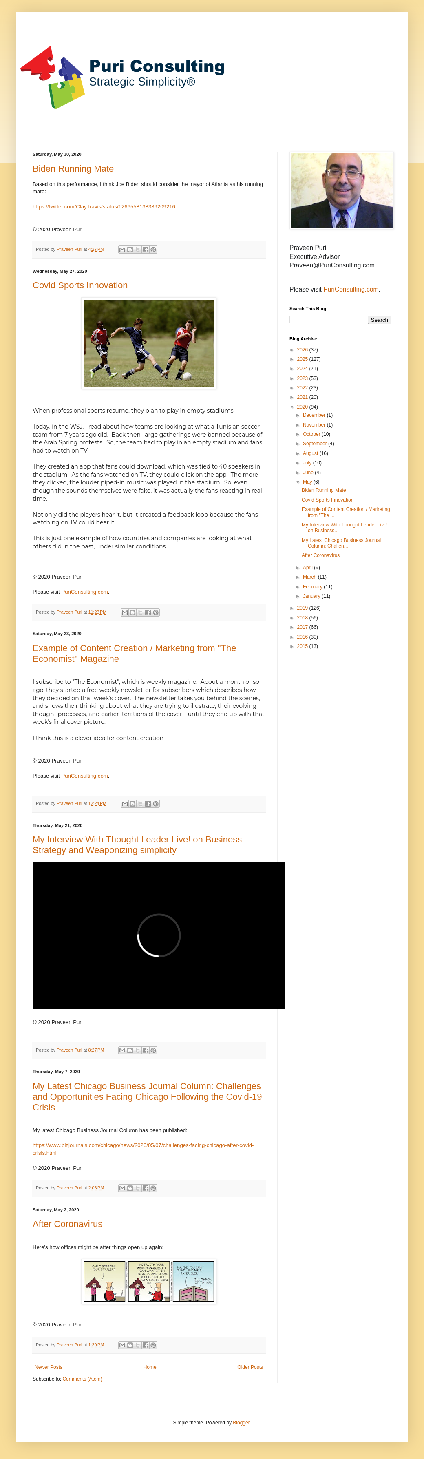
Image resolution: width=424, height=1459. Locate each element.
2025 (303, 359)
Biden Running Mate (73, 169)
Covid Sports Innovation (80, 285)
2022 (303, 388)
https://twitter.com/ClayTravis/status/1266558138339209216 (104, 206)
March (310, 577)
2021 (303, 397)
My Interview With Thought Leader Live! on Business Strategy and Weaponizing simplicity (137, 844)
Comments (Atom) (82, 1379)
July (308, 463)
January (312, 596)
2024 (303, 368)
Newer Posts (48, 1367)
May (308, 482)
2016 (303, 637)
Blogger (241, 1423)
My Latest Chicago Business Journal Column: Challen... (341, 543)
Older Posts (250, 1367)
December (315, 415)
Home (150, 1367)
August (311, 453)
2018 (303, 618)
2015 (303, 646)
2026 (303, 350)
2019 (303, 608)
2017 (303, 627)
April (308, 567)
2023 (303, 378)
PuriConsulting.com (84, 592)
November (315, 425)
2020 (303, 407)
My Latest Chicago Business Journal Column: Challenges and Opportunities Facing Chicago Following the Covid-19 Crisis (147, 1096)
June (309, 472)
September (315, 444)
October (312, 434)
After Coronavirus (67, 1224)
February (313, 587)
